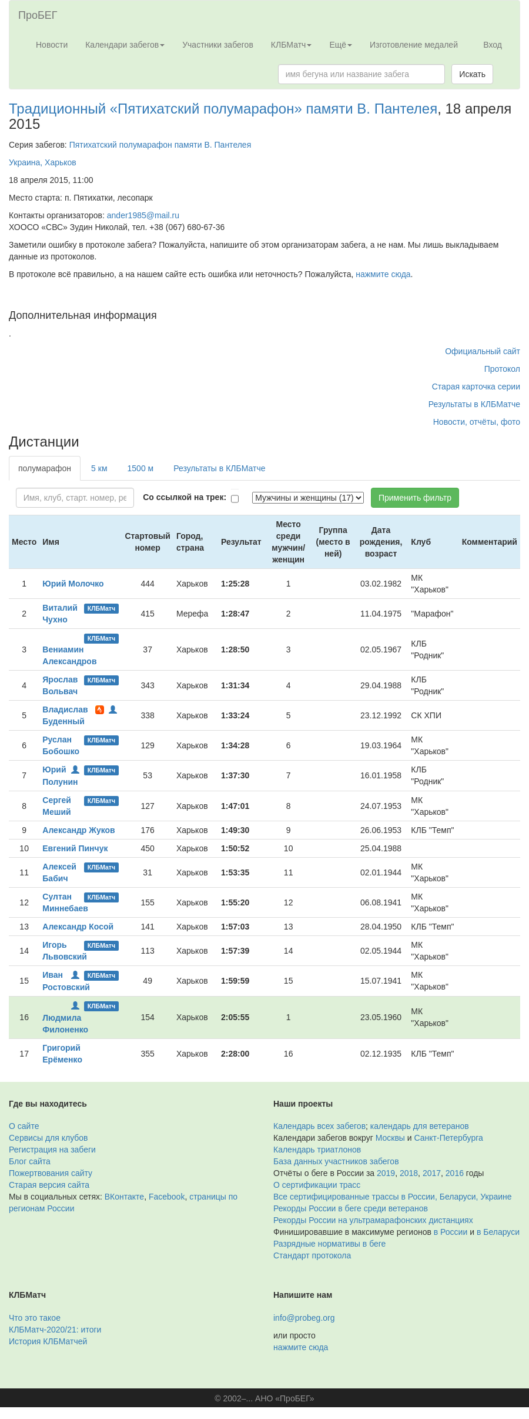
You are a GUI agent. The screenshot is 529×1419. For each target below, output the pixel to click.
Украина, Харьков (42, 162)
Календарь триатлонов (317, 1149)
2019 (386, 1173)
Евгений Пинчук (75, 848)
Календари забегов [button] (125, 44)
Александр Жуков (78, 830)
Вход (492, 44)
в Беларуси (498, 1232)
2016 (455, 1173)
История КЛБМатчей (48, 1341)
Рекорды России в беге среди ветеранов (350, 1208)
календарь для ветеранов (419, 1126)
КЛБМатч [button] (291, 44)
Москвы (390, 1137)
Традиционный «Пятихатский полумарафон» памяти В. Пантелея (223, 108)
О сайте (24, 1126)
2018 (409, 1173)
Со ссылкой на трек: (184, 497)
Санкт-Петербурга (448, 1137)
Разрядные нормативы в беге (329, 1243)
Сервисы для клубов (48, 1137)
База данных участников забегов (336, 1161)
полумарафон (44, 468)
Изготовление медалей (414, 44)
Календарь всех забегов (319, 1126)
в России (450, 1232)
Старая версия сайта (49, 1185)
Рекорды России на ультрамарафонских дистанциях (373, 1220)
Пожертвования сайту (50, 1173)
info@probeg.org (304, 1318)
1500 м (141, 468)
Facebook (167, 1196)
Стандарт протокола (312, 1255)
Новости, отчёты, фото (476, 422)
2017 (432, 1173)
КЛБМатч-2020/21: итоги (55, 1329)
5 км (99, 468)
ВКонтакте (124, 1196)
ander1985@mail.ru (143, 215)
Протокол (502, 369)
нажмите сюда (383, 274)
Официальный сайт (482, 351)
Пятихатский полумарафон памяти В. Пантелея (160, 144)
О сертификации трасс (316, 1185)
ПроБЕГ (38, 15)
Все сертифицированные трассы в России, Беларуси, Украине (392, 1196)
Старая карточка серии (476, 386)
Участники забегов (217, 44)
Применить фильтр (415, 497)
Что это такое (35, 1318)
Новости (52, 44)
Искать (472, 74)
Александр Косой (77, 926)
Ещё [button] (340, 44)
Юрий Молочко (72, 583)
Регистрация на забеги (52, 1149)
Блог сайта (30, 1161)
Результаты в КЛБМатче (474, 404)
